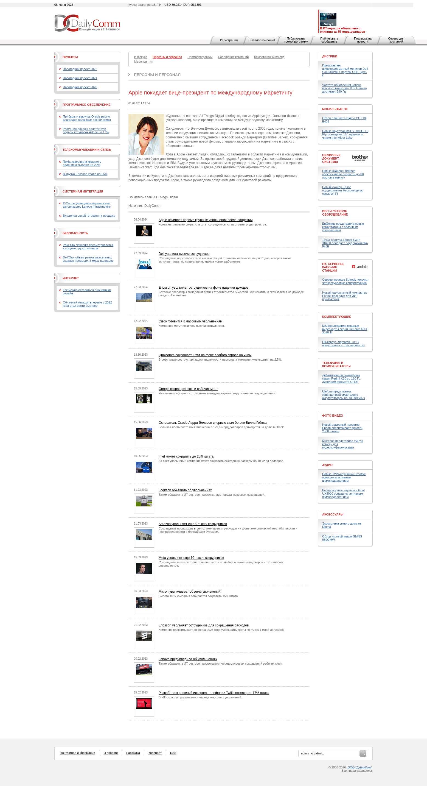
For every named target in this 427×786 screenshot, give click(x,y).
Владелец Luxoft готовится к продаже (89, 215)
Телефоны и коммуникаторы (336, 364)
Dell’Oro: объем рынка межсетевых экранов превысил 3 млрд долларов (88, 259)
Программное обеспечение (87, 104)
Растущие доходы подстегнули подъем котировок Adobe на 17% (86, 130)
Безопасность (75, 233)
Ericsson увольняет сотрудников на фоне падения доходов (203, 287)
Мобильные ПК (335, 109)
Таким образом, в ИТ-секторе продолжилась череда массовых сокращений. (212, 494)
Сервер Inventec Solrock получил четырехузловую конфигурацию (345, 281)
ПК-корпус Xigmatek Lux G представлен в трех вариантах (343, 343)
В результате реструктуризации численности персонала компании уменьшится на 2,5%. (220, 359)
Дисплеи (329, 56)
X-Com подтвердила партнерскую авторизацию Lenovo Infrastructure (87, 205)
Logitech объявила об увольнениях (185, 490)
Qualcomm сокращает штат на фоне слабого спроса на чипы (205, 355)
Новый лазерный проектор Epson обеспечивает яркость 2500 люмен (342, 428)
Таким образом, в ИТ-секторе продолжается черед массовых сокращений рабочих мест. (220, 663)
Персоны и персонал (157, 75)
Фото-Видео (332, 415)
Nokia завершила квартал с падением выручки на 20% (82, 163)
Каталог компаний (262, 40)
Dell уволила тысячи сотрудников (184, 254)
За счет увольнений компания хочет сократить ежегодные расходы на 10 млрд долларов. (221, 460)
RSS (173, 752)
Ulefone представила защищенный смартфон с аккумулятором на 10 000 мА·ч (343, 395)
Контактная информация (77, 752)
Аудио (327, 465)
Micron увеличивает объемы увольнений (189, 591)
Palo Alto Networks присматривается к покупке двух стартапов (88, 246)
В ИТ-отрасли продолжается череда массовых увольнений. (200, 697)
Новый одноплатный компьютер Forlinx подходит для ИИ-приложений (344, 296)
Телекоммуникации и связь (87, 149)
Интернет (71, 278)
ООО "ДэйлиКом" (360, 767)
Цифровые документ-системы (331, 158)
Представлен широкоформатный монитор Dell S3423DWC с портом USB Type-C (345, 70)
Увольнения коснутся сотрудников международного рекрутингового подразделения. (217, 393)
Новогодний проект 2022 (80, 69)
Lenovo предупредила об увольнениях (188, 659)
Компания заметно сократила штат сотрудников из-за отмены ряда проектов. (213, 224)
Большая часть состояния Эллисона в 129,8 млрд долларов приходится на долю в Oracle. (222, 427)
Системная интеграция (83, 191)
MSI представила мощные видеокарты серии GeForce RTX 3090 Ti (344, 329)
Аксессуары (333, 514)
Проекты (70, 57)
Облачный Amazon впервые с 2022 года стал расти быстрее (87, 304)
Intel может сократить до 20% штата (186, 456)
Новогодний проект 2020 (80, 87)
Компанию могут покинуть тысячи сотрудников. (192, 325)
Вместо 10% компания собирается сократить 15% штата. (198, 596)
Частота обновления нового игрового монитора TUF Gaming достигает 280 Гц (344, 88)
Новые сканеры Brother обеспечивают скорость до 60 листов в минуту (343, 174)
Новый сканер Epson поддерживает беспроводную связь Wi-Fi (342, 190)
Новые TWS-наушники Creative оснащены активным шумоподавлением (344, 477)
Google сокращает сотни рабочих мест (188, 389)
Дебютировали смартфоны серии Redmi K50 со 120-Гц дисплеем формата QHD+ (341, 378)
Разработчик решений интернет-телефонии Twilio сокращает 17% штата (214, 693)
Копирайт (155, 752)
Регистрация (229, 40)
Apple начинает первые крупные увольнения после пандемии (206, 220)
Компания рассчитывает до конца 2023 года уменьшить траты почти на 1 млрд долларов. (222, 629)
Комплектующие (336, 316)
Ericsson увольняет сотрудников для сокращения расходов (204, 625)
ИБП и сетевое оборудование (335, 213)
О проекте (110, 752)
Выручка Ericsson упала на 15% (85, 173)
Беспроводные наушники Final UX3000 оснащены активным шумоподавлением (343, 493)
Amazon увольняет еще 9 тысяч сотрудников (193, 524)
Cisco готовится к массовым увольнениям (190, 321)
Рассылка (133, 752)
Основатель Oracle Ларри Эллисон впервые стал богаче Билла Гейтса (212, 423)
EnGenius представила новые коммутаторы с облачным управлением (343, 227)
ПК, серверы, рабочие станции (333, 267)
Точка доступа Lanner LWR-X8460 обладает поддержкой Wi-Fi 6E (345, 243)
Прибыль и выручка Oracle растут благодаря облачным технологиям (87, 118)
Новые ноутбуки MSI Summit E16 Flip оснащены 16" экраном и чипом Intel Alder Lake (345, 134)
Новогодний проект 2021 (80, 78)
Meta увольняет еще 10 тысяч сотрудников (191, 558)
